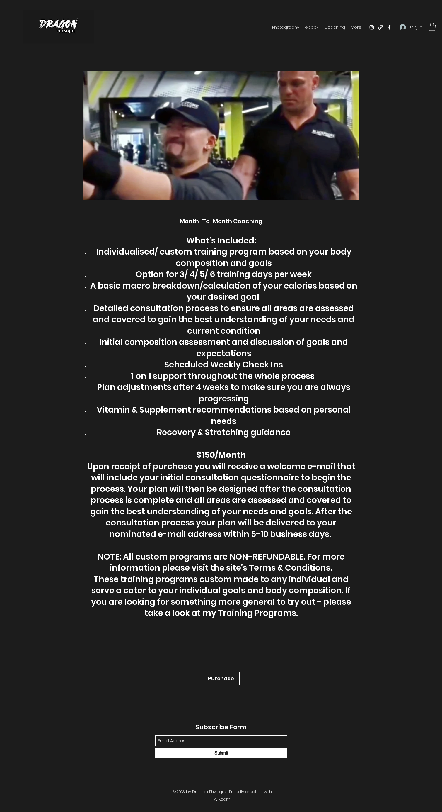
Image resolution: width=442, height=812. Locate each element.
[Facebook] (389, 27)
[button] (432, 27)
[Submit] (221, 753)
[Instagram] (372, 27)
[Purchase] (221, 678)
